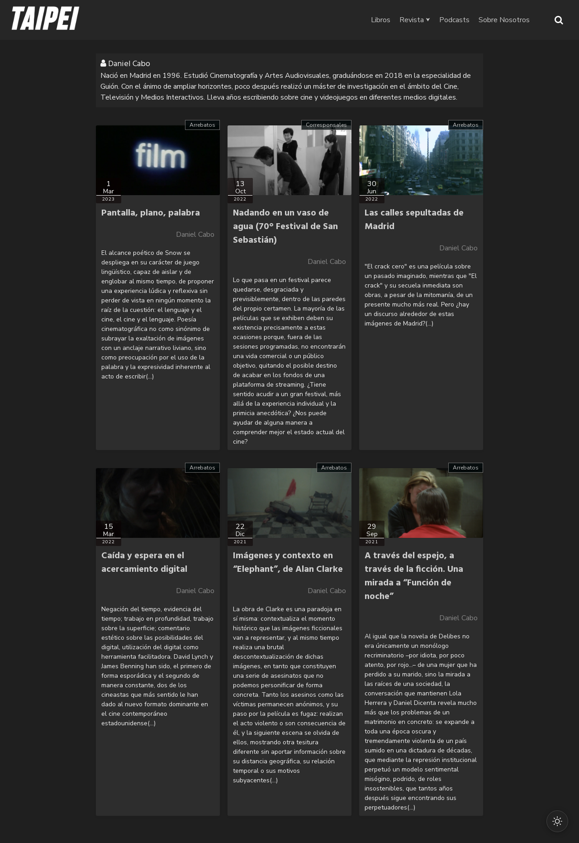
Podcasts (454, 20)
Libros (380, 20)
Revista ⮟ (414, 20)
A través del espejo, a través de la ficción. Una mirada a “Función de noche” (414, 576)
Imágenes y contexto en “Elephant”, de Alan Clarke (288, 563)
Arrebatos (202, 125)
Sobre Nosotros (504, 20)
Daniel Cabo (195, 234)
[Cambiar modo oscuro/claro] (557, 821)
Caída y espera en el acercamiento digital (144, 563)
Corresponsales (326, 125)
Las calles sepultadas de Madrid (414, 220)
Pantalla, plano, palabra (150, 213)
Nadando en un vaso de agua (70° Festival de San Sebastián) (285, 227)
